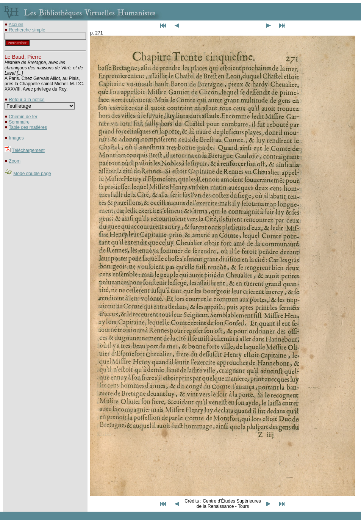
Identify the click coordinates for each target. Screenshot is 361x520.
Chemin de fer (23, 116)
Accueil (16, 24)
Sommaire (19, 122)
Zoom (14, 161)
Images (16, 138)
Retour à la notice (26, 99)
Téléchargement (28, 150)
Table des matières (28, 127)
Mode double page (32, 173)
